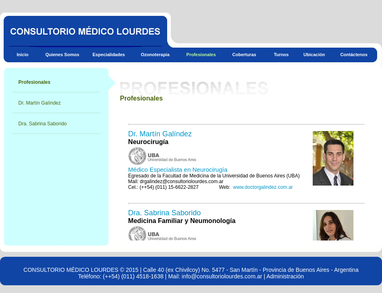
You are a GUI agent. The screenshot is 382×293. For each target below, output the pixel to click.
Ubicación (314, 54)
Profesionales (201, 54)
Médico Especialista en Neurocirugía (177, 169)
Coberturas (244, 54)
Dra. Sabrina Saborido (42, 124)
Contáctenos (354, 54)
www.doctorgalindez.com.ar (263, 187)
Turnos (281, 54)
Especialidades (109, 54)
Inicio (23, 54)
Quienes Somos (62, 54)
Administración (285, 276)
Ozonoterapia (155, 54)
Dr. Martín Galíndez (39, 103)
